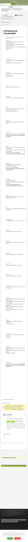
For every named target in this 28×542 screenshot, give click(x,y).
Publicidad (11, 521)
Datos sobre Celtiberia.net (21, 519)
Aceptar (10, 538)
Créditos (3, 521)
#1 (25, 414)
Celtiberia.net (14, 1)
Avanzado (17, 4)
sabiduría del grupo (8, 409)
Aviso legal (7, 521)
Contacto (16, 521)
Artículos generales (8, 17)
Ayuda (16, 519)
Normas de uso (11, 519)
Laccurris (9, 415)
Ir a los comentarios (4, 24)
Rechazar (17, 538)
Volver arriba (3, 449)
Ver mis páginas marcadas (5, 467)
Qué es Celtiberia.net (5, 519)
